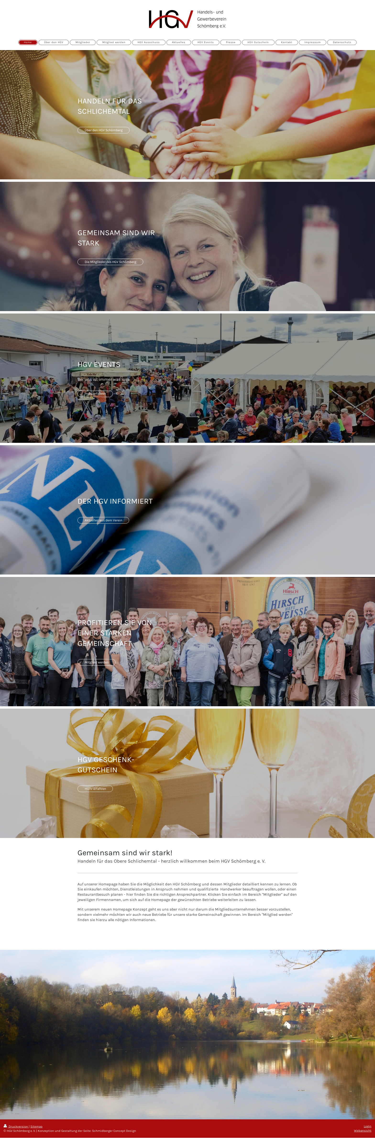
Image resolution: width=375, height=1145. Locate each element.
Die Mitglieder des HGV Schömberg (110, 262)
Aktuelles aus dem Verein (103, 520)
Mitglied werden (97, 662)
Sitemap (36, 1126)
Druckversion (16, 1126)
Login (367, 1126)
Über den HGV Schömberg (104, 130)
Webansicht (362, 1130)
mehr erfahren (95, 394)
